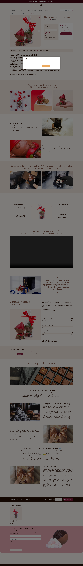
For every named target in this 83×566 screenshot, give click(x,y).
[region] (41, 63)
